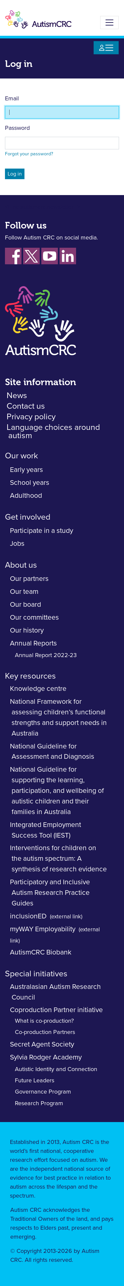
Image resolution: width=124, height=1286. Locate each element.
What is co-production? (44, 1021)
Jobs (17, 543)
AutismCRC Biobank (40, 952)
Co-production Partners (45, 1032)
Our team (24, 591)
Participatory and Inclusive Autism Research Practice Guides (50, 893)
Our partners (29, 578)
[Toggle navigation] (109, 22)
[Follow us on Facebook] (13, 256)
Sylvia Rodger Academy (46, 1057)
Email (12, 99)
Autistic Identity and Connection (56, 1069)
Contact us (26, 406)
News (17, 395)
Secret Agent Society (42, 1044)
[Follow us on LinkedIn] (68, 256)
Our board (25, 604)
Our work (21, 456)
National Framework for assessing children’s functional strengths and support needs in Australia (58, 717)
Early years (26, 469)
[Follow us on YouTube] (49, 256)
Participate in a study (41, 530)
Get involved (27, 517)
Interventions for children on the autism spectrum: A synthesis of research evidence (58, 859)
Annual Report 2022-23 (46, 655)
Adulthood (26, 495)
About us (21, 565)
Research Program (39, 1103)
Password (17, 128)
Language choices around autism (53, 431)
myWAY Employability (42, 929)
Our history (27, 630)
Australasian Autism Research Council (55, 992)
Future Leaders (34, 1081)
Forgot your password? (29, 154)
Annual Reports (33, 643)
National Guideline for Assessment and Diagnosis (52, 751)
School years (29, 482)
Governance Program (43, 1092)
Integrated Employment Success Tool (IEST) (45, 830)
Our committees (34, 617)
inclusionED (28, 916)
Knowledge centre (38, 688)
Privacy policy (31, 417)
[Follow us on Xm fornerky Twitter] (31, 256)
